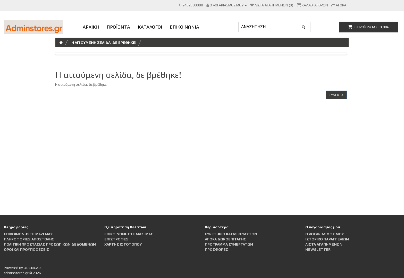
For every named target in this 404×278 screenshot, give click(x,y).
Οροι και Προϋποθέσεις (26, 249)
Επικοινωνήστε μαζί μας (28, 234)
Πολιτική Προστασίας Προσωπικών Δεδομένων (50, 244)
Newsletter (318, 249)
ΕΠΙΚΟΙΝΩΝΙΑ (184, 27)
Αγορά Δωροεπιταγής (225, 239)
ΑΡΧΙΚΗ (91, 27)
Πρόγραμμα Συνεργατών (229, 244)
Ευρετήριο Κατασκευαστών (231, 234)
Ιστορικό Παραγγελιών (327, 239)
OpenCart (33, 268)
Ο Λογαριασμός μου (324, 234)
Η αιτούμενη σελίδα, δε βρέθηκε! (103, 42)
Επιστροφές (116, 239)
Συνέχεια (336, 95)
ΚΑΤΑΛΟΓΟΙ (150, 27)
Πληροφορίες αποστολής (29, 239)
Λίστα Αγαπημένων (323, 244)
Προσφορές (216, 249)
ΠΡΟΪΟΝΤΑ (118, 27)
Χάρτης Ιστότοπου (123, 244)
